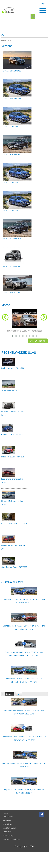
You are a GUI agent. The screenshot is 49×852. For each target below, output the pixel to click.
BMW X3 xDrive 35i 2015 (12, 293)
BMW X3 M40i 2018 (10, 210)
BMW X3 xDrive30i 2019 (12, 154)
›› (19, 694)
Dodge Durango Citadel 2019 (13, 368)
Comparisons (8, 816)
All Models (7, 820)
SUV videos (7, 824)
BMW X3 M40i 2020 (10, 127)
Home (5, 813)
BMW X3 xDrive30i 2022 (12, 71)
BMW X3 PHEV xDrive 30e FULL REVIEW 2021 (24, 331)
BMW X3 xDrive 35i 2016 (12, 266)
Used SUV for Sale (9, 828)
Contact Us (7, 832)
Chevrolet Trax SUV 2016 (12, 434)
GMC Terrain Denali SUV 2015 (14, 567)
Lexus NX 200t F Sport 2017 (13, 456)
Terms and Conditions (11, 839)
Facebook (42, 814)
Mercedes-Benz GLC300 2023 (14, 523)
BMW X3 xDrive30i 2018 (12, 238)
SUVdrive (9, 10)
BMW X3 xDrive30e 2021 (12, 99)
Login (43, 3)
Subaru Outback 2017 (10, 390)
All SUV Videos (37, 340)
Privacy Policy (8, 835)
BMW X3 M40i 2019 (10, 182)
